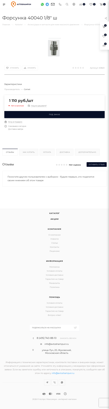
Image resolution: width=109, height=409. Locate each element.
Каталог (54, 213)
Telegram (47, 382)
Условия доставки (54, 275)
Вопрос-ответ (54, 315)
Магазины (54, 267)
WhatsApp (62, 382)
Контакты (54, 247)
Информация (54, 261)
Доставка (65, 152)
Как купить (29, 152)
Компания (54, 229)
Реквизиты (54, 283)
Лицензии (54, 251)
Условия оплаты (54, 271)
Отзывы (10, 152)
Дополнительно (87, 152)
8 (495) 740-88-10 (47, 338)
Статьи (54, 243)
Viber (54, 382)
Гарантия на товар (54, 279)
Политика (54, 287)
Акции (54, 219)
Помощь (54, 297)
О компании (54, 235)
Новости (54, 239)
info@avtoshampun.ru (57, 344)
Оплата (47, 152)
